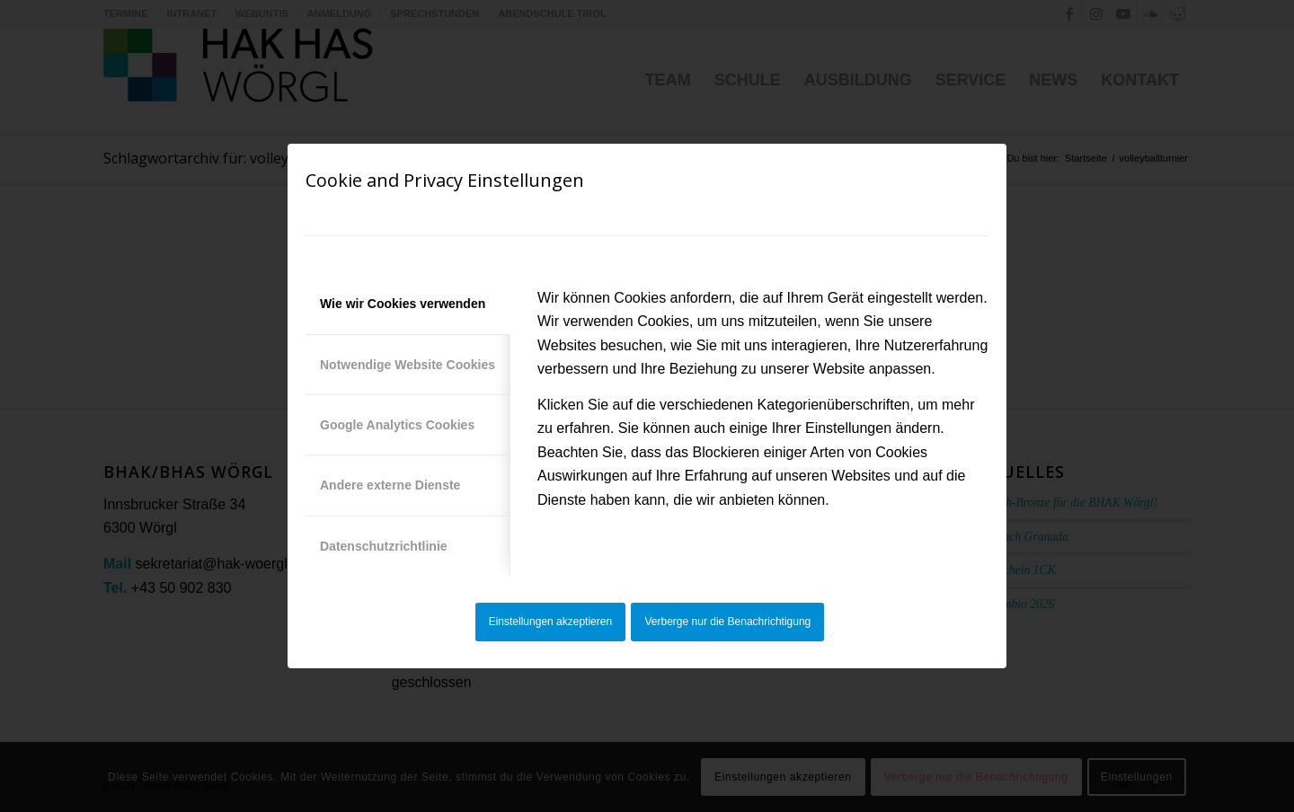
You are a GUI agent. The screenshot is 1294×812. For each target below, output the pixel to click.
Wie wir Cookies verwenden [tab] (402, 303)
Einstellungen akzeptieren (550, 621)
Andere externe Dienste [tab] (390, 485)
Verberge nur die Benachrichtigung (728, 621)
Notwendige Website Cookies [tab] (407, 364)
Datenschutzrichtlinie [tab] (384, 546)
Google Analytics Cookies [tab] (397, 425)
